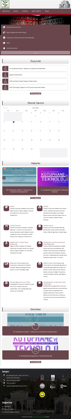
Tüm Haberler (35, 198)
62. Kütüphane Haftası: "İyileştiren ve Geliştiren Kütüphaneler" (27, 68)
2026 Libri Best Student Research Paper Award (23, 81)
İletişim (47, 11)
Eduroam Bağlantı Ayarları (11, 412)
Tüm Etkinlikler (35, 362)
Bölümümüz (5, 11)
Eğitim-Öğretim (36, 11)
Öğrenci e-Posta (9, 409)
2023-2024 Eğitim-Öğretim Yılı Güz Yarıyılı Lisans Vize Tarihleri (27, 87)
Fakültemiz (7, 406)
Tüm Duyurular (35, 93)
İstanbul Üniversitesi (38, 417)
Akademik (25, 11)
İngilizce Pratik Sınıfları (15, 75)
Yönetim (15, 11)
